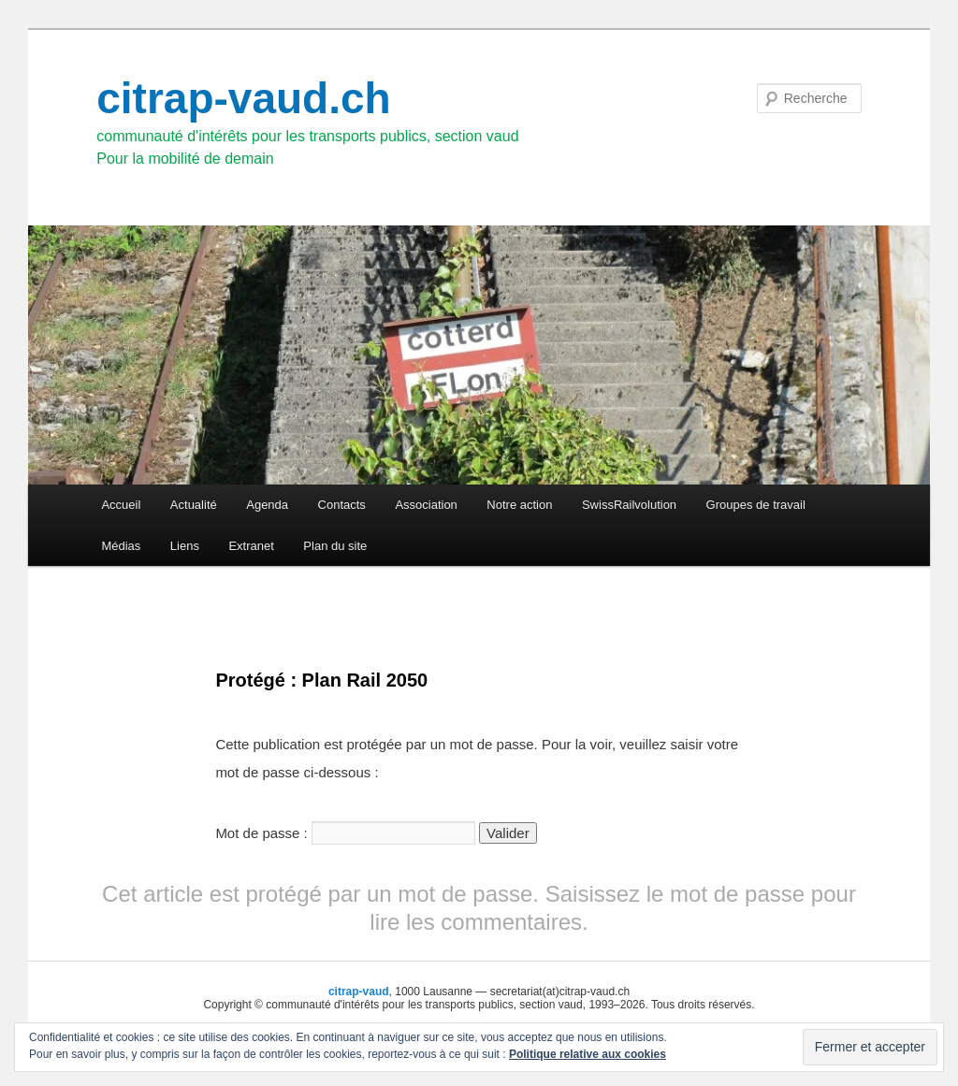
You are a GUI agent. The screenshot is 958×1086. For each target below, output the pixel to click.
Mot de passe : (345, 833)
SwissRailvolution (629, 505)
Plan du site (335, 546)
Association (426, 505)
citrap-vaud (358, 991)
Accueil (120, 505)
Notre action (519, 505)
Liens (184, 546)
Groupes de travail (756, 505)
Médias (120, 546)
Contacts (342, 505)
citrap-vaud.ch (243, 98)
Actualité (193, 505)
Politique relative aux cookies (587, 1054)
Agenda (267, 505)
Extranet (250, 546)
